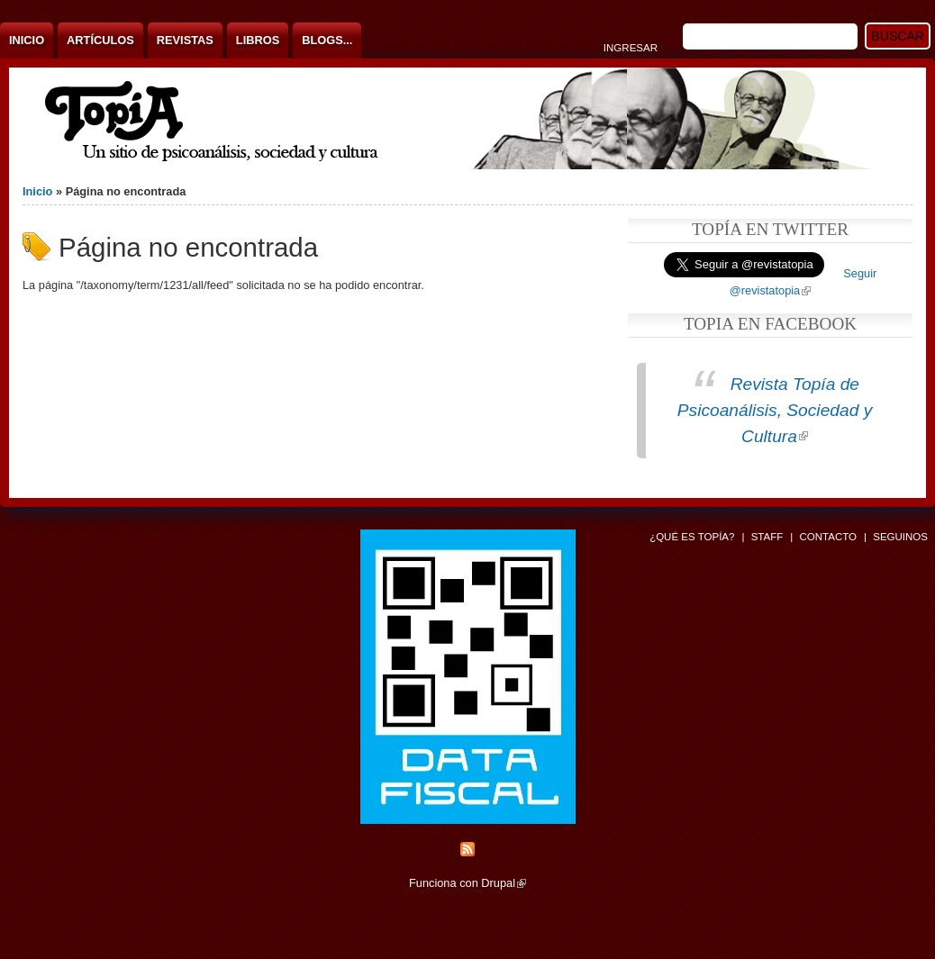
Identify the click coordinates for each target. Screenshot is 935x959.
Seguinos (900, 536)
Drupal (503, 883)
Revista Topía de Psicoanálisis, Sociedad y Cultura (775, 410)
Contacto (828, 536)
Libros (257, 40)
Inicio (26, 40)
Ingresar (631, 47)
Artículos (100, 40)
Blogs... (327, 40)
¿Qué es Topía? (691, 536)
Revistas (185, 40)
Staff (767, 536)
